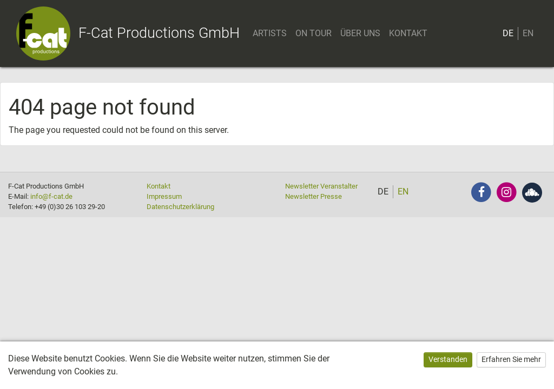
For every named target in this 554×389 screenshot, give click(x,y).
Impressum (164, 196)
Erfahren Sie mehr (511, 359)
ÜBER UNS (360, 33)
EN (528, 33)
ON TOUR (313, 33)
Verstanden (447, 359)
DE (508, 33)
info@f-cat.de (51, 196)
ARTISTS (270, 33)
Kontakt (158, 186)
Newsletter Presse (313, 196)
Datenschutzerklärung (180, 207)
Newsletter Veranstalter (321, 186)
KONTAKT (408, 33)
